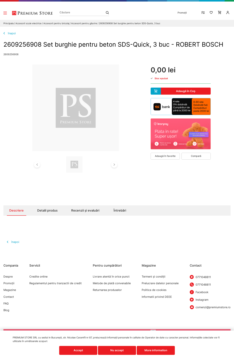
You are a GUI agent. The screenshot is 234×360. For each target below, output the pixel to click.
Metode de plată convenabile (112, 283)
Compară (196, 155)
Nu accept (117, 350)
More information (155, 350)
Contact (8, 296)
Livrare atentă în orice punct (111, 276)
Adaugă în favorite (165, 155)
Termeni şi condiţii (153, 276)
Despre (8, 276)
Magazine (9, 290)
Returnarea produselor (107, 290)
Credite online (38, 276)
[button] (37, 164)
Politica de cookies (154, 290)
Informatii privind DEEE (157, 296)
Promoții (182, 12)
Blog (6, 310)
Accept (78, 350)
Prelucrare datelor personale (160, 283)
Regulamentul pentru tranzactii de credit (55, 283)
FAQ (6, 303)
